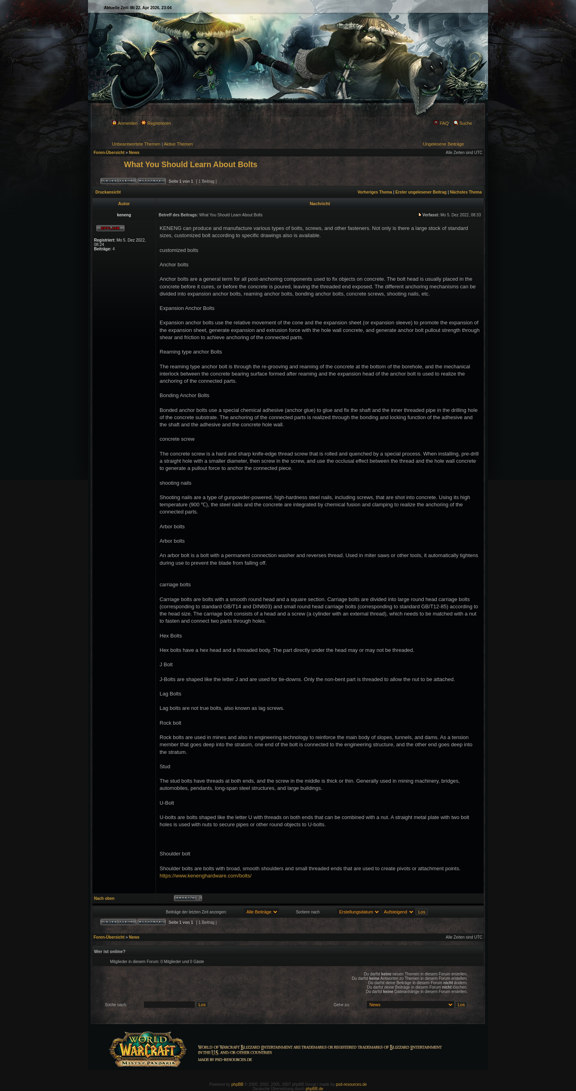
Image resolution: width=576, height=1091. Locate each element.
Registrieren (156, 123)
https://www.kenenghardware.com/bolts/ (206, 876)
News (134, 152)
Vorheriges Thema (375, 192)
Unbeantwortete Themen (136, 144)
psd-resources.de (351, 1084)
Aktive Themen (178, 144)
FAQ (441, 123)
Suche (463, 123)
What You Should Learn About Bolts (190, 164)
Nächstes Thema (466, 192)
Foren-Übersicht (109, 152)
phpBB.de (314, 1089)
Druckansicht (108, 192)
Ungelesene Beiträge (443, 144)
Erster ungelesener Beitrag (421, 192)
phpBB (238, 1084)
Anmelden (125, 123)
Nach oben (104, 898)
